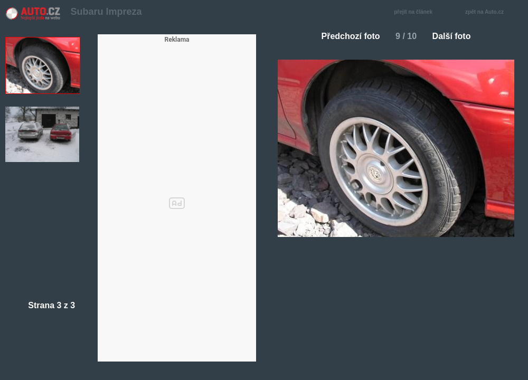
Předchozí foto (346, 36)
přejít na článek (416, 12)
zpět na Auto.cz (490, 12)
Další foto (455, 36)
